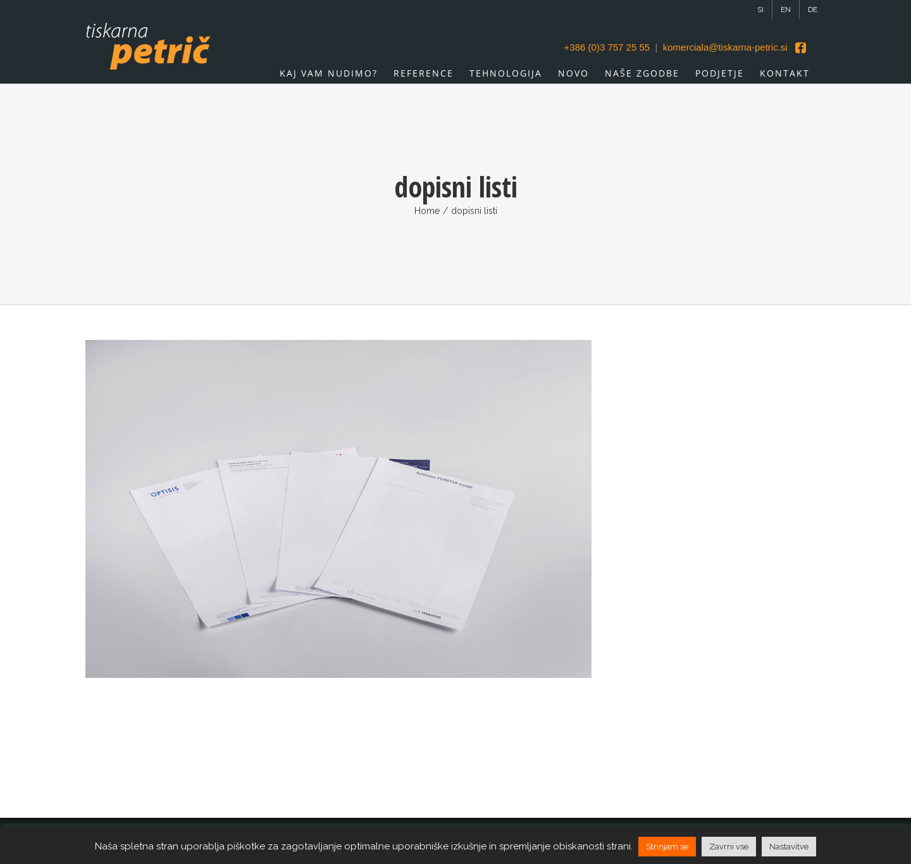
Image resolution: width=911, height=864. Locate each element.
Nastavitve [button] (789, 846)
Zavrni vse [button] (728, 846)
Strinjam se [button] (667, 846)
